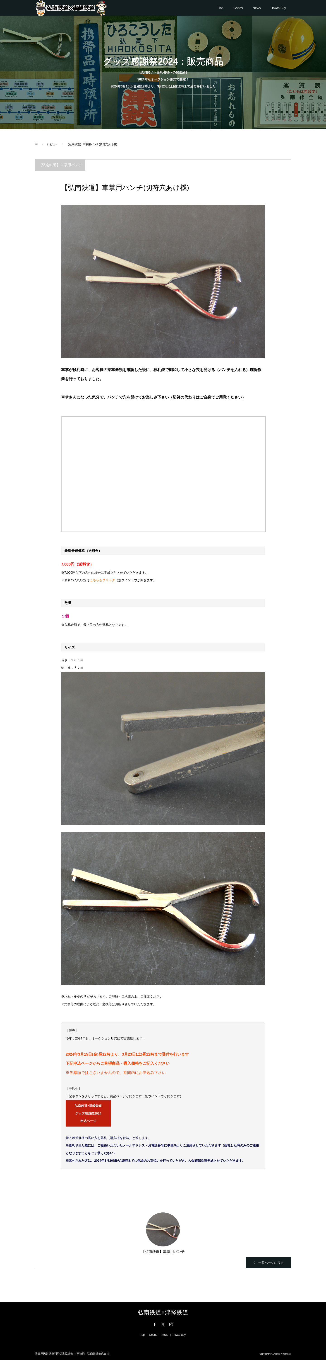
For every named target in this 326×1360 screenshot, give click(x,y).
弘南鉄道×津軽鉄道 (163, 1312)
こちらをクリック (102, 580)
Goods (238, 8)
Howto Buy (278, 8)
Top (220, 8)
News (257, 8)
